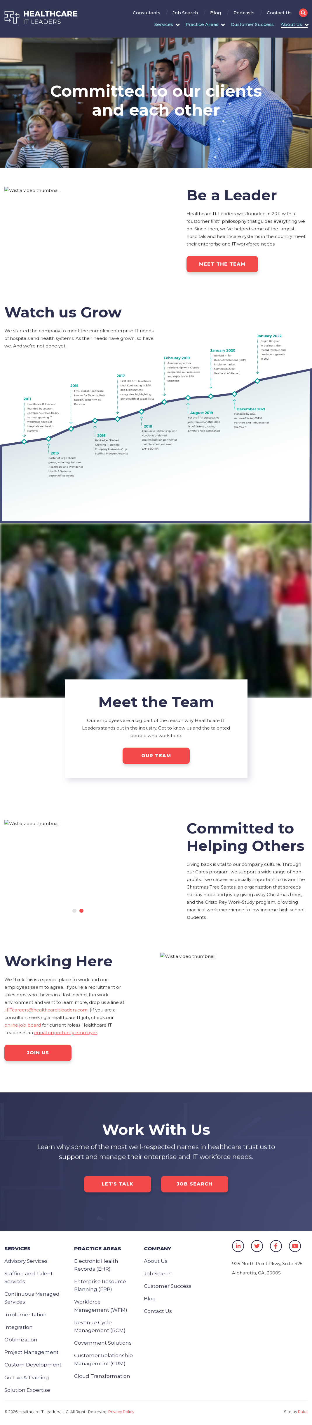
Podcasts (244, 12)
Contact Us (279, 12)
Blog (215, 12)
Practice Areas (202, 24)
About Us (291, 24)
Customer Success (252, 24)
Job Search (185, 12)
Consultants (146, 12)
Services (163, 24)
